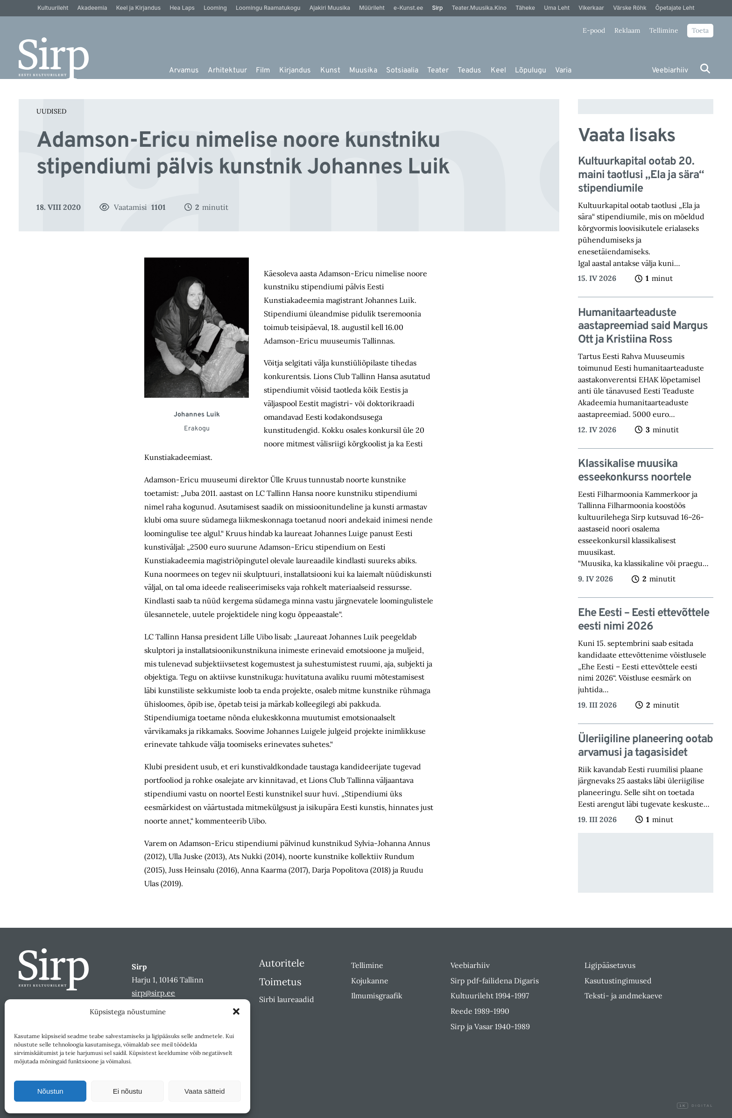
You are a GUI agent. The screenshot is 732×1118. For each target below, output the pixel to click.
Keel (498, 70)
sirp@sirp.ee (153, 992)
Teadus (469, 70)
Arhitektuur (227, 70)
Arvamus (184, 70)
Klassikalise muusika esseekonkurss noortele (634, 471)
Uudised (51, 111)
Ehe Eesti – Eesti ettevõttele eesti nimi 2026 (643, 620)
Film (263, 70)
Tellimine (663, 30)
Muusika (363, 70)
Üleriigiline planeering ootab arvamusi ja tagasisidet (645, 746)
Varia (563, 70)
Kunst (330, 70)
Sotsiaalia (402, 70)
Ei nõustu (127, 1091)
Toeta (700, 30)
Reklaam (627, 30)
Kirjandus (295, 70)
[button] (236, 1011)
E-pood (594, 30)
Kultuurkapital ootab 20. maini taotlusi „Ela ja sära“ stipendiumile (641, 175)
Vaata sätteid (204, 1091)
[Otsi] (705, 68)
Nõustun (50, 1091)
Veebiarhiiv (670, 70)
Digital (695, 1106)
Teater (438, 70)
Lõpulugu (530, 70)
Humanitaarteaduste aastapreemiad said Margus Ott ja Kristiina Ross (643, 327)
